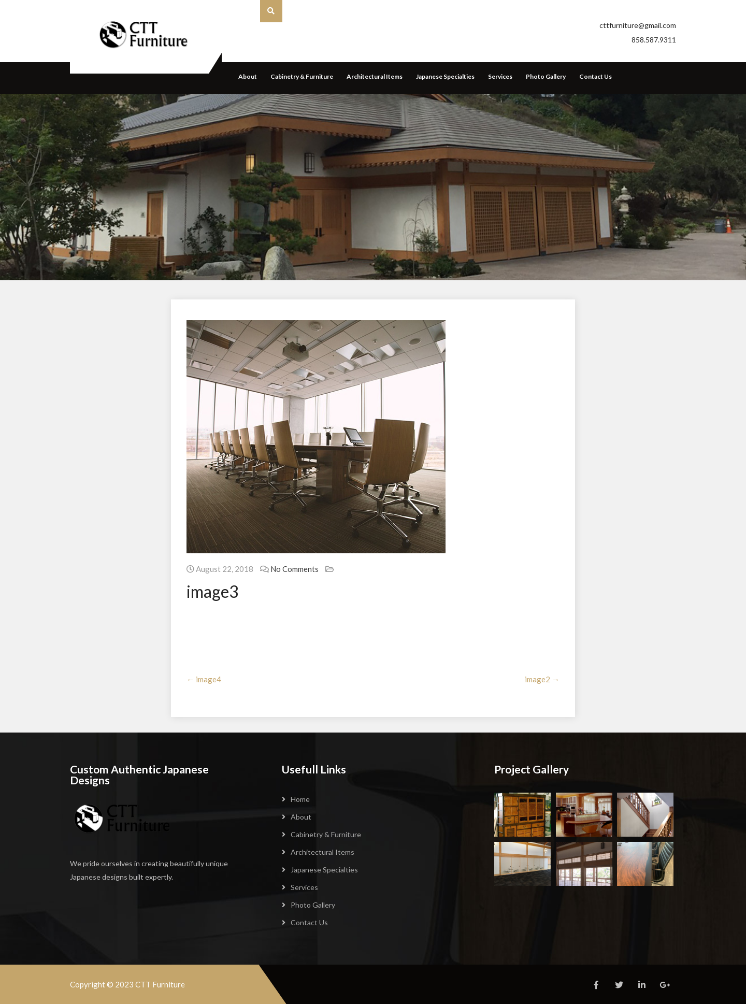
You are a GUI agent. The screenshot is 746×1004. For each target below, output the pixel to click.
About (247, 76)
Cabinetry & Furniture (301, 76)
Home (300, 799)
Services (500, 76)
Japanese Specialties (445, 76)
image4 (204, 679)
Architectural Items (375, 76)
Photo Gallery (546, 76)
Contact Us (595, 76)
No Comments (294, 568)
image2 (542, 679)
